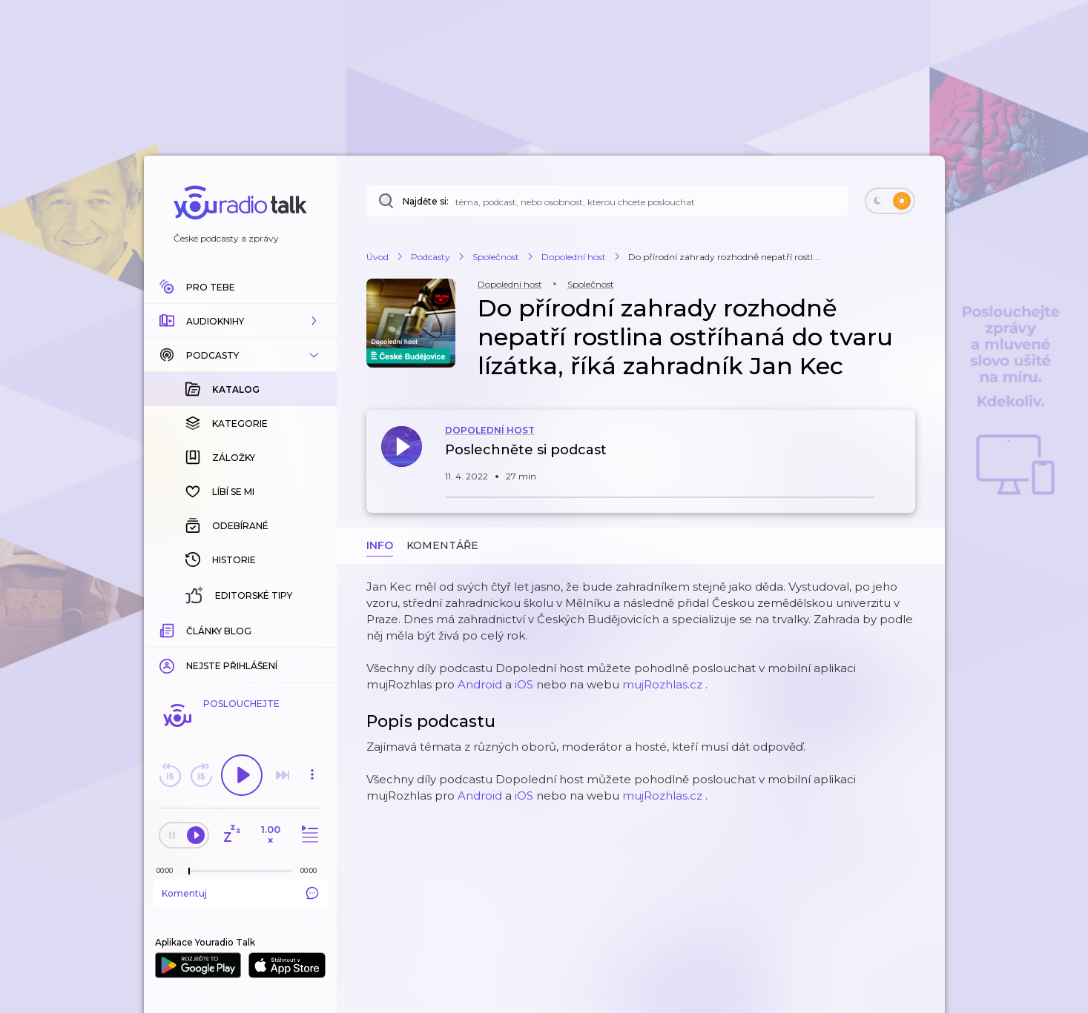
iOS (524, 684)
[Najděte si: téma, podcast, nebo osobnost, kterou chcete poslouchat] (607, 200)
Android (480, 684)
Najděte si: (426, 201)
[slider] (189, 871)
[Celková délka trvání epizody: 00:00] (312, 870)
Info (379, 545)
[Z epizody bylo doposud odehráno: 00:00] (168, 870)
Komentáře (442, 545)
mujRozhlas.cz (662, 684)
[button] (240, 321)
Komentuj (240, 893)
